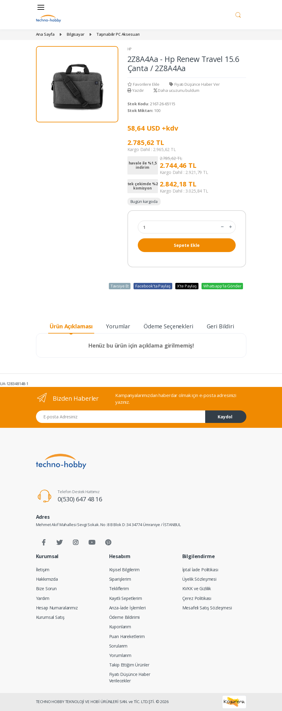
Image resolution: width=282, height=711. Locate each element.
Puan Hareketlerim (127, 636)
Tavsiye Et (120, 286)
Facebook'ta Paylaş (152, 286)
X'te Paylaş (187, 286)
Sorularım (118, 646)
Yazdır (135, 90)
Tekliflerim (119, 588)
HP (129, 49)
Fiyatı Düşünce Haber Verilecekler (129, 677)
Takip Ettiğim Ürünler (129, 665)
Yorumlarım (120, 655)
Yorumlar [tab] (118, 326)
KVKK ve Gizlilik (196, 588)
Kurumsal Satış (50, 617)
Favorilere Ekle (143, 84)
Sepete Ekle (187, 245)
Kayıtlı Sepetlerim (125, 598)
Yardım (42, 598)
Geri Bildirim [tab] (223, 326)
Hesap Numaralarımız (57, 608)
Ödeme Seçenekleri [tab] (168, 326)
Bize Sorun (46, 588)
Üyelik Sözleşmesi (199, 579)
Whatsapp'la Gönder (222, 286)
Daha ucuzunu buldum (176, 90)
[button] (238, 14)
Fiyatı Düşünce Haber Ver (194, 84)
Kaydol (225, 417)
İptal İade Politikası (200, 569)
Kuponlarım (120, 627)
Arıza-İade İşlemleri (127, 608)
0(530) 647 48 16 (80, 499)
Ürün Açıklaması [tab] (71, 326)
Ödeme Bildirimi (124, 617)
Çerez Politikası (197, 598)
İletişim (43, 569)
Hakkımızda (47, 579)
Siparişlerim (120, 579)
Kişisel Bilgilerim (124, 569)
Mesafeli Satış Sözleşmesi (207, 608)
